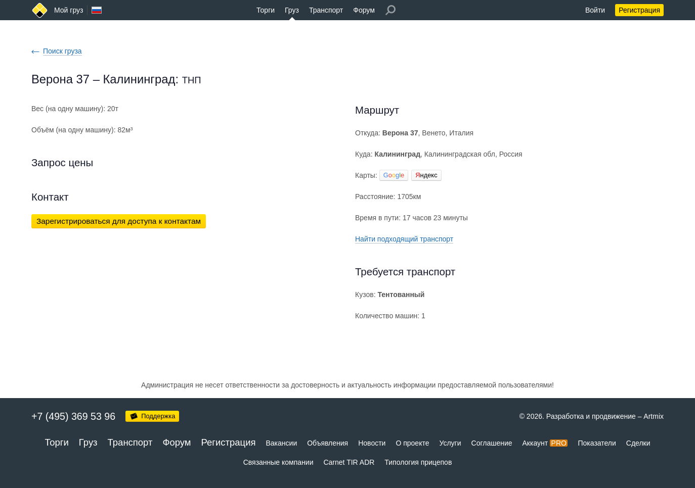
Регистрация (639, 10)
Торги (265, 10)
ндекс (426, 175)
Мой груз (68, 10)
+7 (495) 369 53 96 (73, 416)
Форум (364, 10)
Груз (292, 10)
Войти (595, 10)
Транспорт (326, 10)
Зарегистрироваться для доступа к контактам (118, 221)
